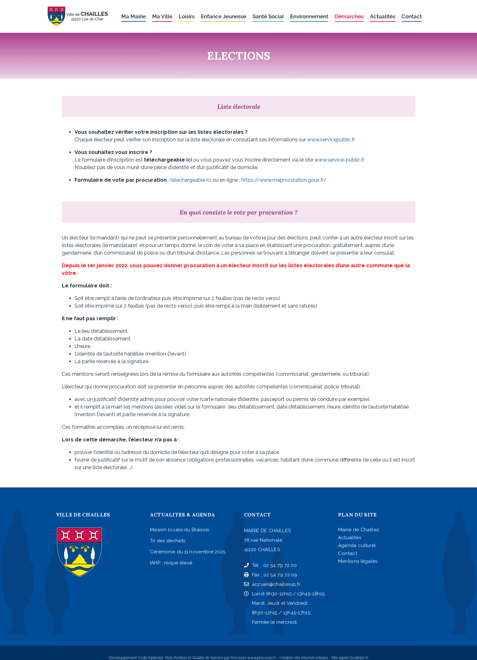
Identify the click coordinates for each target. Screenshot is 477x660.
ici (189, 160)
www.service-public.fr (339, 160)
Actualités (349, 537)
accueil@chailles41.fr (272, 584)
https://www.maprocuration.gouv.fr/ (284, 180)
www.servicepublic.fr (331, 140)
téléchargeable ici (190, 180)
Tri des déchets (168, 541)
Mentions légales (358, 561)
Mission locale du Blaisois (179, 530)
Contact (347, 553)
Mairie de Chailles (358, 530)
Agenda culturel (357, 545)
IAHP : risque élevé (171, 563)
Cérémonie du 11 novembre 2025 (188, 552)
